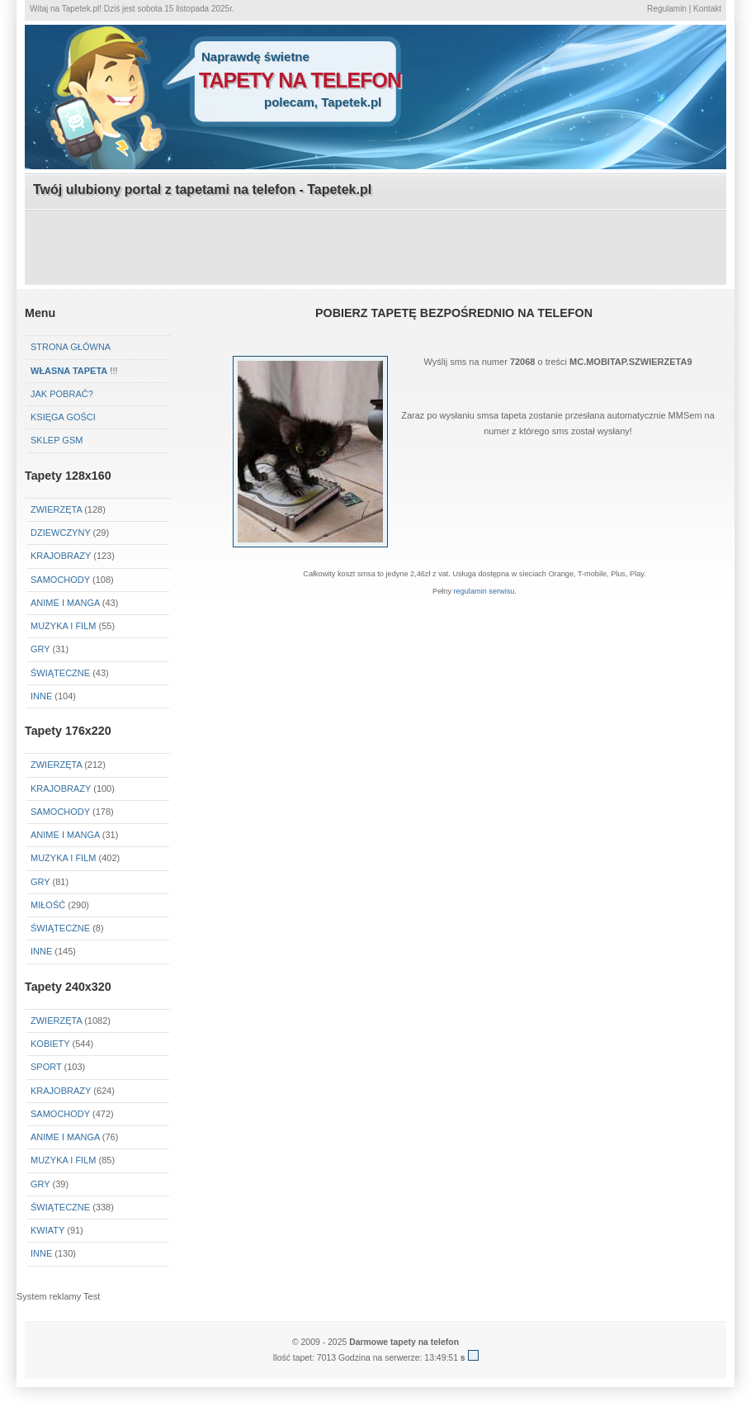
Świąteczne (60, 673)
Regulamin (667, 8)
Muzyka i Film (63, 626)
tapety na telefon (300, 80)
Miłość (48, 905)
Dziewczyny (61, 533)
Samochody (60, 580)
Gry (40, 649)
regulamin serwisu (484, 591)
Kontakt (707, 8)
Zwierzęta (56, 765)
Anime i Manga (65, 603)
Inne (41, 696)
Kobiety (50, 1044)
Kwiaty (47, 1230)
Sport (46, 1067)
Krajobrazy (61, 556)
